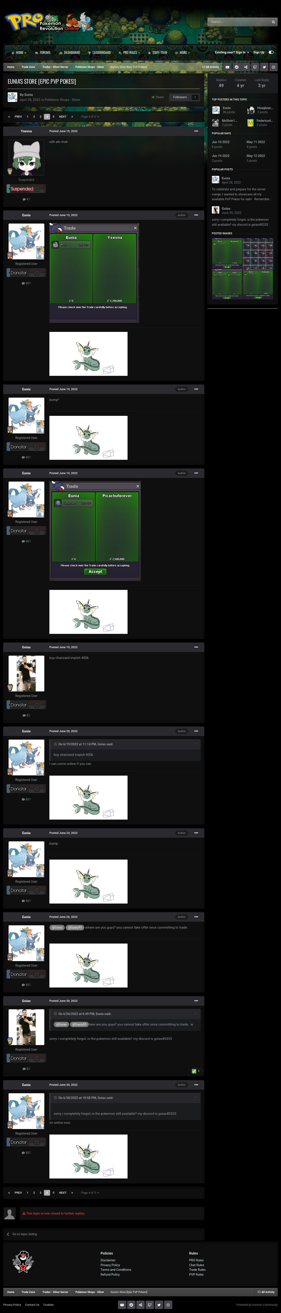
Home (18, 52)
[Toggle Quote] (56, 744)
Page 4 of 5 (90, 116)
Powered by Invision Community (257, 1304)
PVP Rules (196, 1274)
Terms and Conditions (116, 1269)
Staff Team (157, 52)
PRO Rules (129, 52)
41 (26, 199)
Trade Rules (197, 1269)
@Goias (57, 927)
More (182, 52)
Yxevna (26, 131)
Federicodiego (267, 120)
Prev (18, 116)
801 (26, 283)
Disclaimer (108, 1260)
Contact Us (32, 1304)
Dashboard (69, 52)
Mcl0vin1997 (231, 120)
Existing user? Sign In (232, 52)
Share (158, 97)
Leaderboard (99, 52)
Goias (26, 647)
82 (26, 715)
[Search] (226, 22)
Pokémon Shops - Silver (62, 100)
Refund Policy (110, 1274)
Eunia (28, 95)
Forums (42, 52)
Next (63, 116)
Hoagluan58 (266, 108)
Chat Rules (196, 1265)
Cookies (48, 1304)
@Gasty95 (75, 927)
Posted (63, 131)
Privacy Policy (110, 1265)
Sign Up (258, 52)
